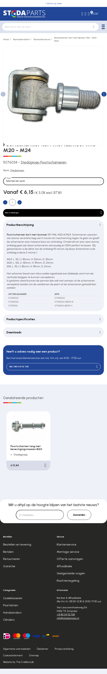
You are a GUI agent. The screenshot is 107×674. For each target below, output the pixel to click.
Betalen (8, 557)
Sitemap (34, 660)
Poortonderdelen (21, 39)
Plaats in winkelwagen (53, 216)
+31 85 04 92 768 (66, 619)
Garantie (9, 571)
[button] (103, 94)
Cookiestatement (13, 660)
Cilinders (8, 625)
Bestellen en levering (17, 550)
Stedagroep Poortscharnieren (43, 162)
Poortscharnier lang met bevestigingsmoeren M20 (26, 453)
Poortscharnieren (42, 39)
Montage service (68, 557)
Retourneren (11, 564)
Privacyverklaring (64, 654)
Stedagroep (17, 170)
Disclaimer (42, 654)
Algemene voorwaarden (16, 654)
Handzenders (12, 617)
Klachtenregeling (68, 586)
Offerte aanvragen (70, 564)
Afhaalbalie (64, 571)
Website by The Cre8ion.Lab (18, 667)
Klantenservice (66, 550)
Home (6, 39)
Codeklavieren (12, 603)
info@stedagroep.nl (68, 623)
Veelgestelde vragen (71, 578)
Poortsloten (10, 610)
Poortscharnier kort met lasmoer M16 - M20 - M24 (76, 39)
